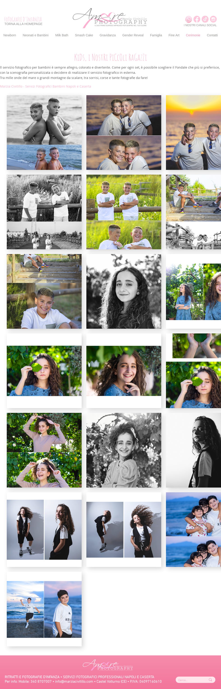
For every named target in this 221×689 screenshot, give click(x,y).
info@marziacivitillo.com (74, 682)
